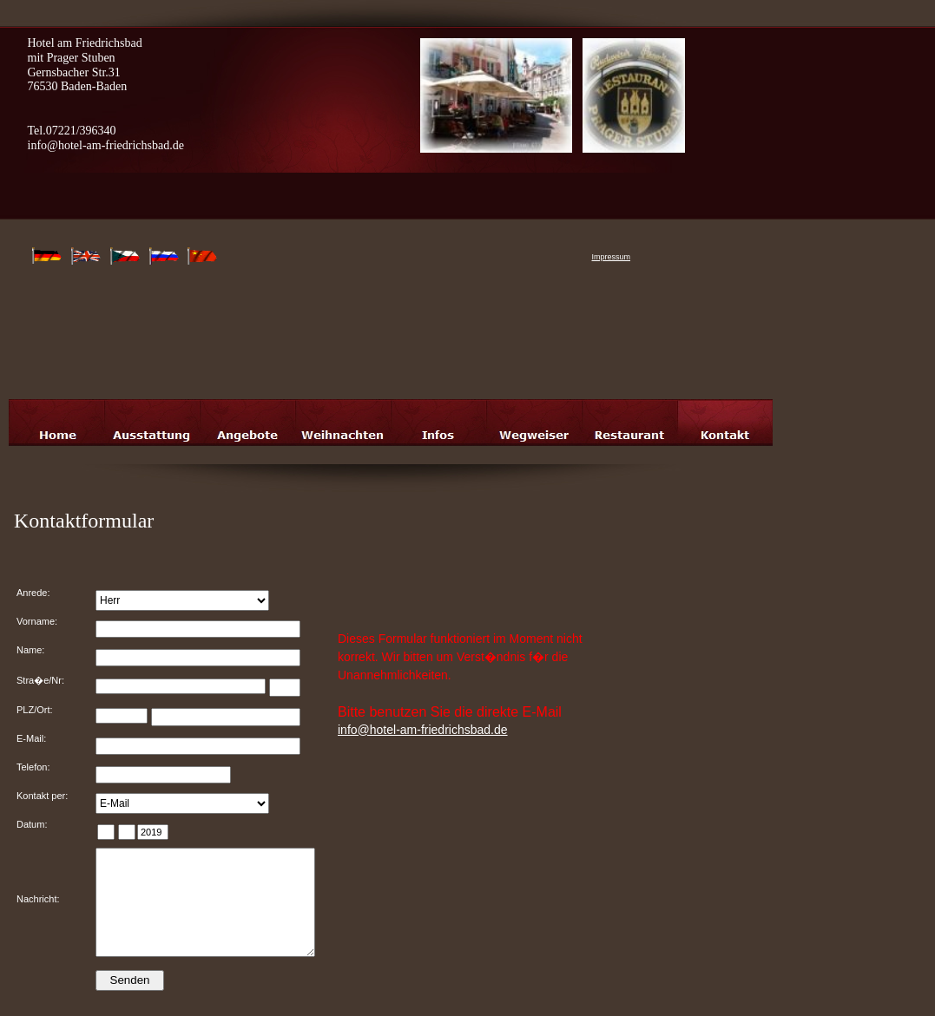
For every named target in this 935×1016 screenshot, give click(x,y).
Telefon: (33, 767)
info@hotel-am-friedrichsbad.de (423, 730)
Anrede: (33, 592)
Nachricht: (38, 899)
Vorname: (36, 621)
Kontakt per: (42, 795)
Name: (30, 650)
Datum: (31, 824)
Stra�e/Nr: (40, 680)
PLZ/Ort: (34, 710)
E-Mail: (31, 738)
